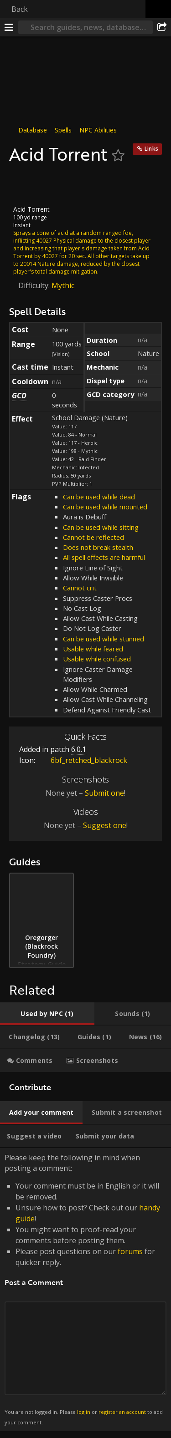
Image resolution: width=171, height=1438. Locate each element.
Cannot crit (80, 587)
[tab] (47, 1013)
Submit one (104, 793)
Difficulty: (35, 285)
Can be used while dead (99, 496)
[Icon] (24, 185)
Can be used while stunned (103, 638)
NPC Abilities (98, 130)
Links (151, 148)
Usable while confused (97, 658)
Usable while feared (93, 648)
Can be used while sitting (101, 527)
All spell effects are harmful (104, 557)
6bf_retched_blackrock (82, 760)
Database (32, 130)
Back (19, 9)
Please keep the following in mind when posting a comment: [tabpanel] (85, 1290)
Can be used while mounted (105, 506)
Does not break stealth (98, 547)
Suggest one (104, 825)
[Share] (162, 27)
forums (130, 1251)
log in (83, 1411)
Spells (63, 130)
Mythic (63, 285)
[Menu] (9, 27)
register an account (122, 1411)
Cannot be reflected (93, 537)
